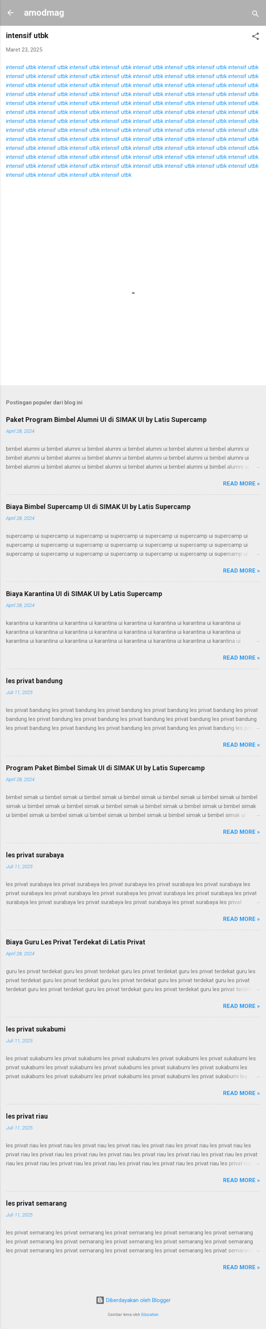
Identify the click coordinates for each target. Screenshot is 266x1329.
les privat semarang (36, 1203)
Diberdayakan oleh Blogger (133, 1300)
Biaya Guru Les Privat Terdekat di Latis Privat (75, 942)
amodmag (44, 12)
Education (149, 1314)
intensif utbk (21, 67)
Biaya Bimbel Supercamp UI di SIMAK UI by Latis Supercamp (98, 507)
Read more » (241, 483)
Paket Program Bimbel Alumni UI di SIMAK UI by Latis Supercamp (106, 419)
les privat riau (27, 1116)
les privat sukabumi (36, 1029)
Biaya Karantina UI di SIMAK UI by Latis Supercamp (84, 594)
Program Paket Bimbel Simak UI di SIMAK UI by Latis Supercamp (105, 768)
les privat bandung (34, 681)
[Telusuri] (255, 15)
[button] (255, 37)
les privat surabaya (35, 855)
